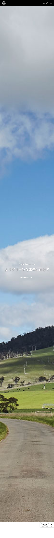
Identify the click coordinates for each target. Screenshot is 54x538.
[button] (44, 3)
